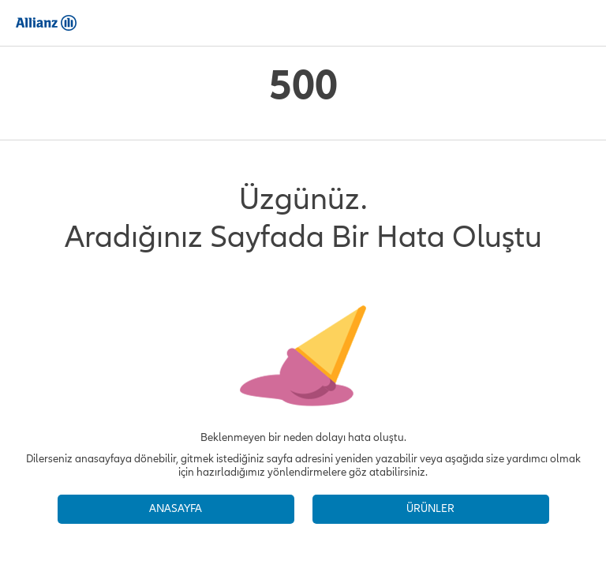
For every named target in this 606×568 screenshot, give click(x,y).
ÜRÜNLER (430, 508)
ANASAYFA (175, 508)
